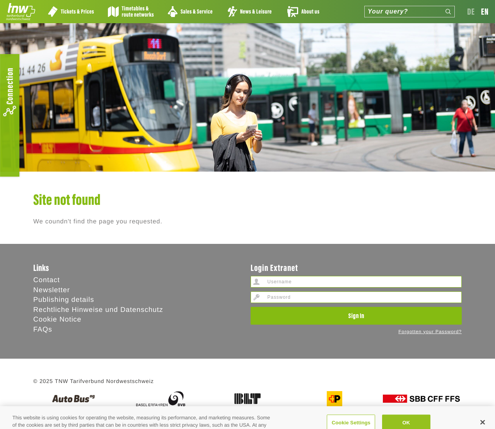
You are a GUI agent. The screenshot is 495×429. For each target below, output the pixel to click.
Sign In (356, 315)
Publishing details (63, 299)
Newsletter (51, 290)
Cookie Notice (57, 319)
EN (485, 11)
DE (471, 11)
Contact (46, 280)
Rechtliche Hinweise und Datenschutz (98, 309)
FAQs (42, 329)
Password (256, 297)
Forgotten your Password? (430, 331)
